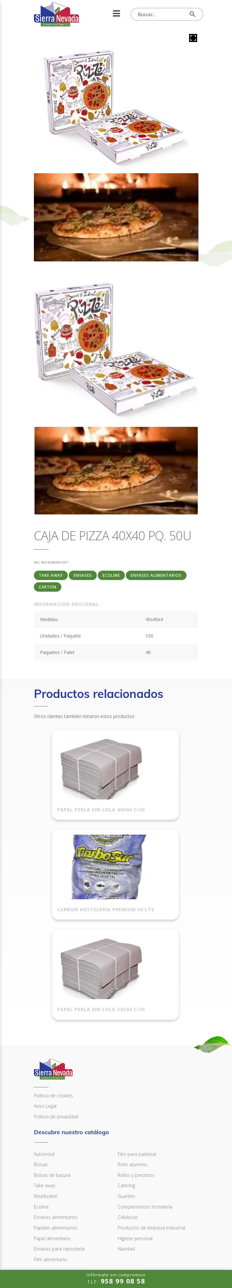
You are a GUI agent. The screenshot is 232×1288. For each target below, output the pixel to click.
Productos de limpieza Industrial (151, 1139)
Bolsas (41, 1075)
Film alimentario (50, 1170)
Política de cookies (53, 1007)
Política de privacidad (56, 1028)
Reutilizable (45, 1107)
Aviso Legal (45, 1017)
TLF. (116, 1278)
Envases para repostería (59, 1160)
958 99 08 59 (54, 1229)
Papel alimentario (52, 1149)
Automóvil (44, 1065)
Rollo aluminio (132, 1075)
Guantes (126, 1107)
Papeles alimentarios (55, 1139)
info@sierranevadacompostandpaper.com (90, 1239)
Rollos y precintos (136, 1086)
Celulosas (128, 1128)
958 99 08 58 (54, 1218)
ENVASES (83, 575)
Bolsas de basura (52, 1086)
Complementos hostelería (145, 1118)
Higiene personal (135, 1149)
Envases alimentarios (156, 575)
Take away (51, 575)
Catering (126, 1096)
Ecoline (111, 575)
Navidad (126, 1160)
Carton (47, 587)
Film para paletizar (137, 1065)
